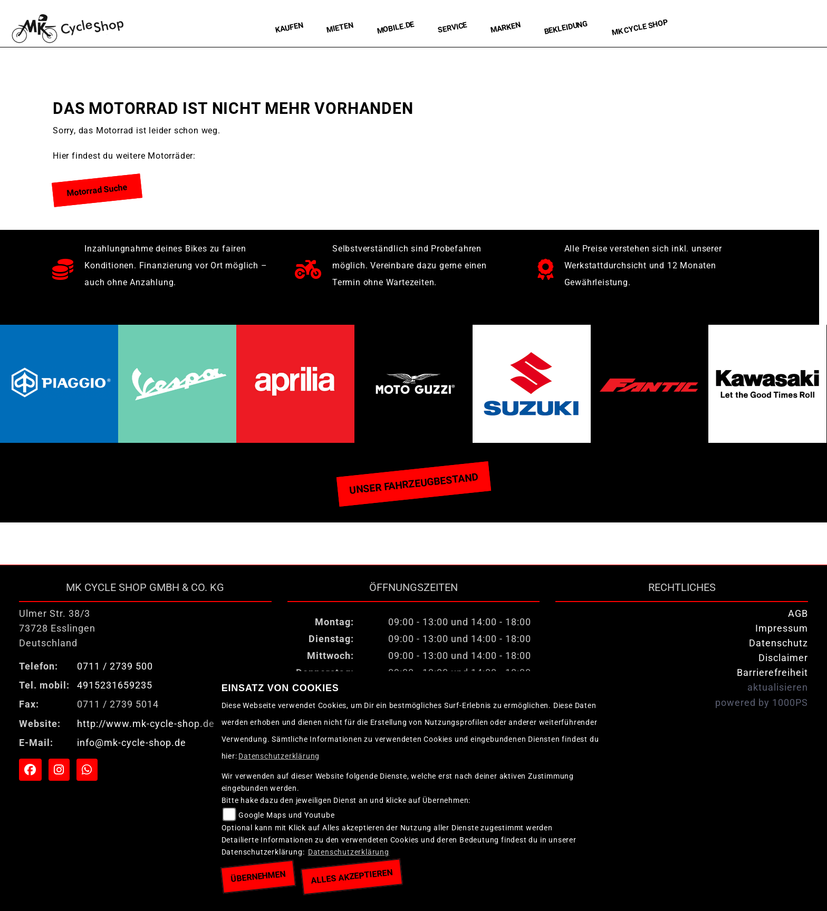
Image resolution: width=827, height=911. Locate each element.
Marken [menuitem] (505, 28)
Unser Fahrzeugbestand (413, 483)
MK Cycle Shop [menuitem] (640, 27)
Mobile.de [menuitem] (395, 27)
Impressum (781, 628)
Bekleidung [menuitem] (566, 27)
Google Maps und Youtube (286, 815)
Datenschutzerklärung (279, 756)
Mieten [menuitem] (340, 27)
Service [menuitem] (452, 28)
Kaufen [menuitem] (289, 28)
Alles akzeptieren (352, 876)
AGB (798, 613)
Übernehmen (258, 876)
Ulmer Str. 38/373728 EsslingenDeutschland (57, 628)
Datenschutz (778, 643)
